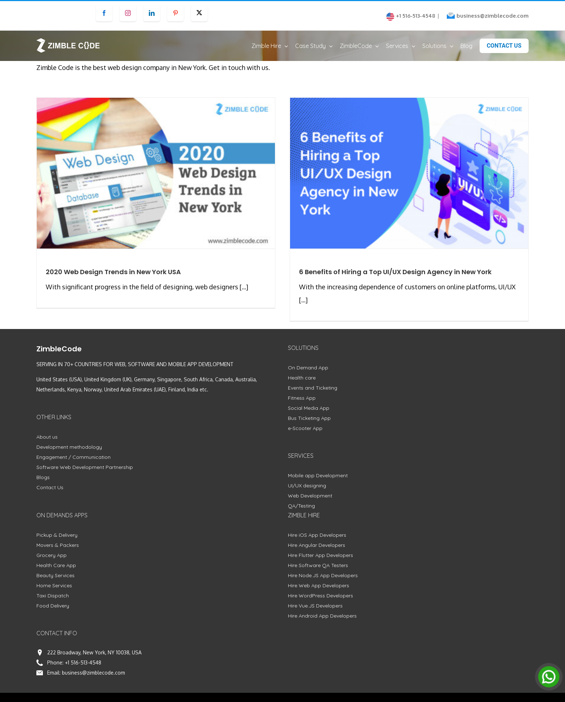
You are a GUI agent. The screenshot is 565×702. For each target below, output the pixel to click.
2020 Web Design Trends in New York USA (113, 271)
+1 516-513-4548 (83, 662)
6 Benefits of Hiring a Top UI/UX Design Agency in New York (395, 271)
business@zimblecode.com (493, 15)
